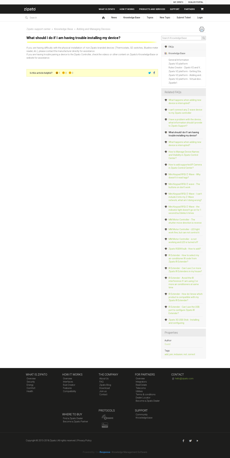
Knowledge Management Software (129, 452)
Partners (189, 9)
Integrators (141, 381)
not (185, 354)
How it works (127, 9)
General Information (179, 60)
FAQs (169, 46)
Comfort (31, 388)
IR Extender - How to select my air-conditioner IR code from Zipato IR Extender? (184, 258)
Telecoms (141, 388)
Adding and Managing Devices (93, 29)
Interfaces (68, 381)
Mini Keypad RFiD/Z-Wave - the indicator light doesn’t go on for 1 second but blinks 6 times (185, 209)
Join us (103, 391)
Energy (30, 385)
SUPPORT (174, 9)
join (171, 354)
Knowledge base (144, 417)
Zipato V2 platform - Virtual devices (186, 79)
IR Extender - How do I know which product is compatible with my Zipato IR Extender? (186, 297)
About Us (104, 378)
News (114, 17)
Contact (103, 394)
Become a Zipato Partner (75, 421)
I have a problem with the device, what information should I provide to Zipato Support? (185, 122)
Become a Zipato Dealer (148, 401)
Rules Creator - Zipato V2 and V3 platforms (187, 67)
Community (142, 414)
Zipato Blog (105, 385)
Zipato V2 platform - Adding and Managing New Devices (187, 75)
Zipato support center (38, 29)
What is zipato (107, 9)
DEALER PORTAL (195, 2)
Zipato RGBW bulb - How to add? (185, 248)
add (166, 354)
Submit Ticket (184, 17)
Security (31, 381)
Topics (150, 17)
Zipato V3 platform (178, 63)
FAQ (101, 381)
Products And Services (152, 9)
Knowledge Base (131, 17)
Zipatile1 (173, 83)
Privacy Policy (84, 440)
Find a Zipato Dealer (73, 418)
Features (67, 388)
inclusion (178, 354)
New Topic (165, 17)
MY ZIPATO (178, 2)
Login (200, 17)
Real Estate (141, 385)
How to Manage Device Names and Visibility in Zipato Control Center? (184, 154)
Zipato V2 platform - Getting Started (187, 71)
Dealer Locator (143, 397)
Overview (31, 378)
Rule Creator (69, 385)
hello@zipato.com (184, 378)
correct (191, 354)
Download (104, 388)
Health (30, 391)
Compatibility (69, 391)
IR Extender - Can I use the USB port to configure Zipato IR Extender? (184, 310)
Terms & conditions (146, 394)
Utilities (139, 391)
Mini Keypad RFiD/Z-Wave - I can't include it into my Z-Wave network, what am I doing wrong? (185, 197)
